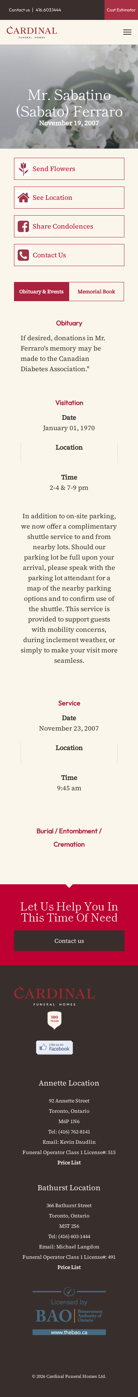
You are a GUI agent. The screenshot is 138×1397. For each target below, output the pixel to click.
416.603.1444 (48, 10)
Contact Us (49, 254)
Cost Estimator (121, 10)
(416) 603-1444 (74, 1236)
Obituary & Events (41, 291)
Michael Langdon (77, 1246)
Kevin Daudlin (78, 1142)
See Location (52, 197)
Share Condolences (63, 226)
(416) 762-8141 (74, 1131)
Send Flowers (54, 168)
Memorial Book (96, 291)
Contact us (19, 10)
